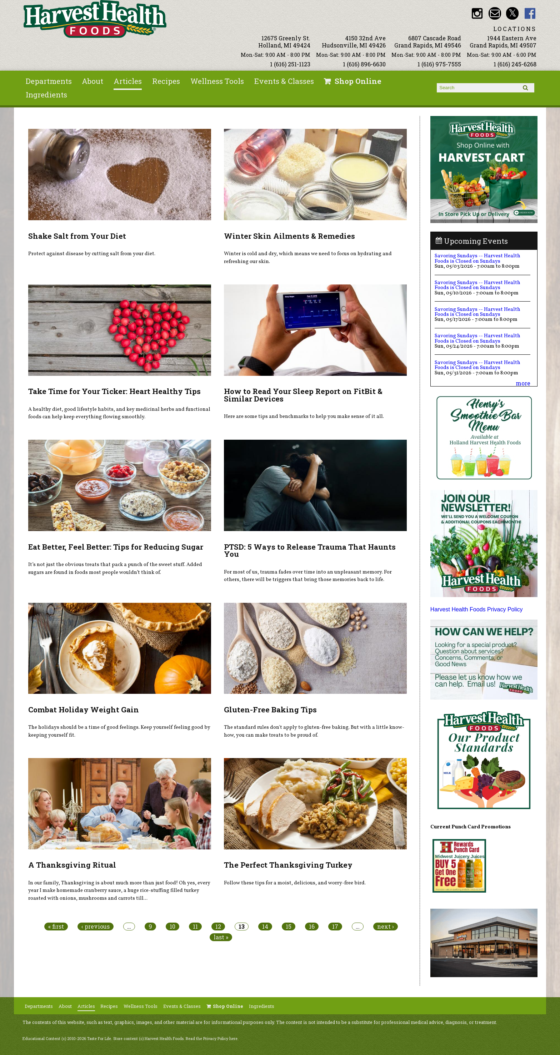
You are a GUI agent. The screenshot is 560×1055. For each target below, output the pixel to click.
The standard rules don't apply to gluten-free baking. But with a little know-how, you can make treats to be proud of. (314, 731)
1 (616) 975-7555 (439, 64)
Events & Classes (284, 81)
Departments (49, 81)
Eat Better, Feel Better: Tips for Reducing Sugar (115, 547)
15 (288, 926)
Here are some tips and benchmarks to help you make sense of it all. (304, 416)
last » (221, 937)
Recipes (166, 81)
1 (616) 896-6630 (364, 64)
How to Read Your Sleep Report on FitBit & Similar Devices (303, 395)
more (523, 383)
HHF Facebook (530, 13)
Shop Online (358, 81)
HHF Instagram (477, 13)
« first (56, 926)
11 (195, 926)
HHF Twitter (512, 13)
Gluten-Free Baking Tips (270, 710)
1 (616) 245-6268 (515, 64)
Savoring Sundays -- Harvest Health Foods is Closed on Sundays (477, 258)
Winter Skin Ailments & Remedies (289, 236)
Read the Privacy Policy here (212, 1038)
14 (265, 926)
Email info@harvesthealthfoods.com (495, 13)
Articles (128, 81)
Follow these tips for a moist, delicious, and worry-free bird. (295, 883)
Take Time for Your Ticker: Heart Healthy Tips (114, 391)
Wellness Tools (217, 81)
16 (312, 926)
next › (385, 926)
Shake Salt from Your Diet (77, 236)
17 (335, 926)
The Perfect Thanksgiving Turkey (288, 865)
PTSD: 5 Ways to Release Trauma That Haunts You (310, 550)
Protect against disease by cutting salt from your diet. (91, 253)
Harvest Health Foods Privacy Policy (476, 609)
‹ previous (95, 926)
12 (218, 926)
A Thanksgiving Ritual (72, 865)
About (92, 81)
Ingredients (46, 95)
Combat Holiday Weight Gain (83, 710)
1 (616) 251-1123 (290, 64)
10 (172, 926)
